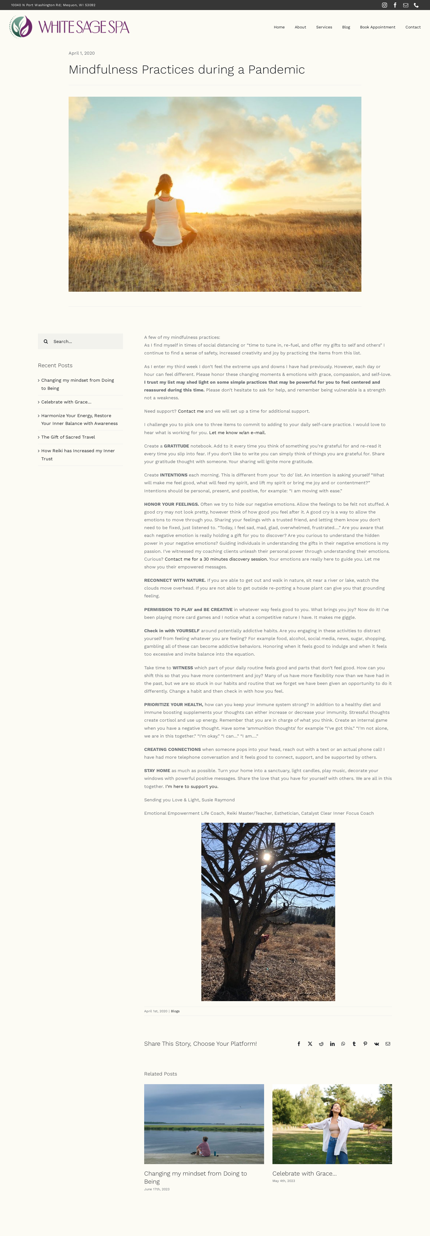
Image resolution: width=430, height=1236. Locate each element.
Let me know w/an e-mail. (237, 432)
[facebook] (395, 5)
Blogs (175, 1011)
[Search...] (80, 341)
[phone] (416, 5)
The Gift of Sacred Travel (68, 437)
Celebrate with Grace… (304, 1173)
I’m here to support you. (191, 786)
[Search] (46, 341)
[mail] (405, 5)
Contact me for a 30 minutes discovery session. (216, 559)
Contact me (190, 411)
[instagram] (384, 5)
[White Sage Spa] (69, 16)
